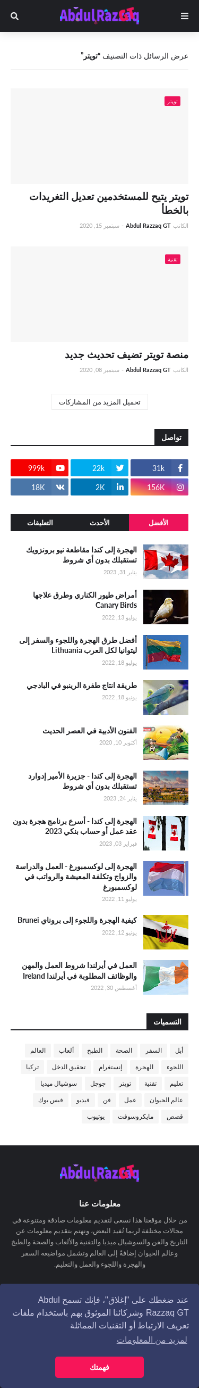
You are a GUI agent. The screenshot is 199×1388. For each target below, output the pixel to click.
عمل (130, 1100)
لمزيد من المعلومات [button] (152, 1339)
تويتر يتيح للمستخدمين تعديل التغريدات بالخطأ (108, 203)
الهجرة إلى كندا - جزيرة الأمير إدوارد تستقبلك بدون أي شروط (82, 781)
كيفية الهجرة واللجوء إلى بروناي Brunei (77, 919)
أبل (179, 1050)
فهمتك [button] (99, 1367)
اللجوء (175, 1067)
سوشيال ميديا (58, 1083)
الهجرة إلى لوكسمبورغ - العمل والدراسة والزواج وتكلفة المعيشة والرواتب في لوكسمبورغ (76, 876)
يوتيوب (96, 1116)
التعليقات (40, 522)
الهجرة (144, 1067)
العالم (38, 1050)
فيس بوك (50, 1100)
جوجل (98, 1083)
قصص (175, 1116)
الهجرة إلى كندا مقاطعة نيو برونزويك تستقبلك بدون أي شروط (81, 555)
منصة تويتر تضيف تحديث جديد (126, 354)
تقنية (150, 1083)
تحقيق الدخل (68, 1067)
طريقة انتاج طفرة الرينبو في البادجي (82, 685)
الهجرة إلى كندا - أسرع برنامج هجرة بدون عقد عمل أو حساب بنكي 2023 (75, 826)
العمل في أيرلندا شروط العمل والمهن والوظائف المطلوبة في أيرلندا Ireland (79, 970)
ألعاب (66, 1050)
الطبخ (94, 1050)
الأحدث (100, 522)
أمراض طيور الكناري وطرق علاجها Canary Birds (85, 600)
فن (107, 1100)
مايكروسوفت (135, 1116)
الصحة (124, 1050)
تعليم (176, 1083)
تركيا (32, 1067)
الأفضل (159, 522)
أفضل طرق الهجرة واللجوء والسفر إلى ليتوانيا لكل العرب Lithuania (78, 645)
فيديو (83, 1100)
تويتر (125, 1083)
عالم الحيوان (166, 1100)
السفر (153, 1050)
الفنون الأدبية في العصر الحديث (89, 730)
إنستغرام (110, 1067)
